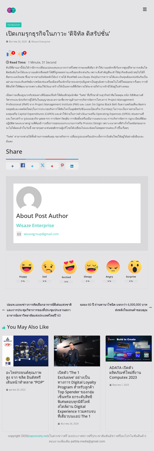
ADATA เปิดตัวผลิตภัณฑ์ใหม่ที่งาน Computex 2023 (125, 372)
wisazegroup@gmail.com (37, 234)
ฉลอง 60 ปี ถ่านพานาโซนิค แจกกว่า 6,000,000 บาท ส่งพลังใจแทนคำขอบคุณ (116, 307)
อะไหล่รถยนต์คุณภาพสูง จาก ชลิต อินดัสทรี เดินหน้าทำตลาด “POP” (25, 377)
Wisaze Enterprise (40, 41)
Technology (13, 25)
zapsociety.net (38, 436)
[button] (144, 9)
